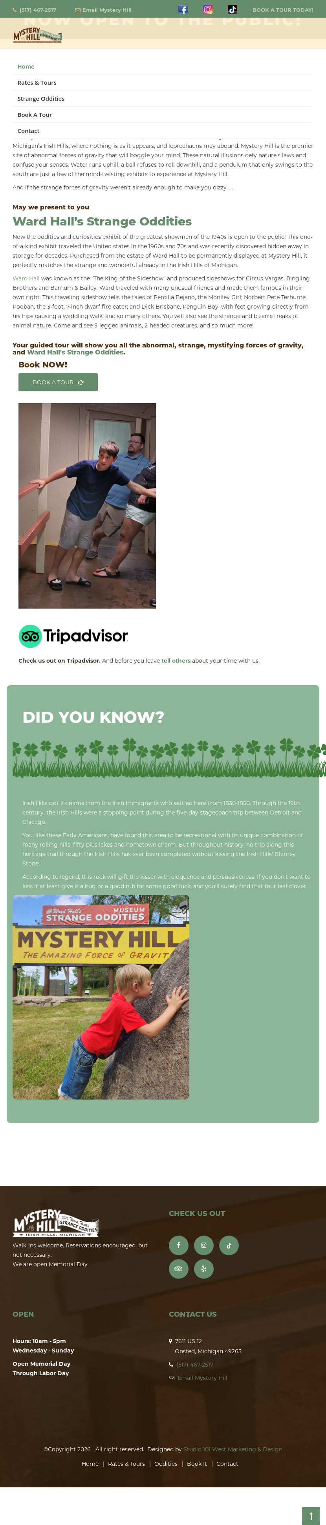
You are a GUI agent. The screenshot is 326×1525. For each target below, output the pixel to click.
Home (26, 66)
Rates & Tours (37, 82)
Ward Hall (26, 278)
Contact (29, 131)
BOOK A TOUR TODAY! (283, 10)
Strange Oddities (41, 98)
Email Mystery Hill (107, 10)
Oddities (166, 1463)
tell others (175, 660)
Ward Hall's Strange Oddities (75, 352)
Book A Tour (35, 114)
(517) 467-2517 (38, 10)
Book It (197, 1463)
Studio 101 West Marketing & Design (232, 1449)
